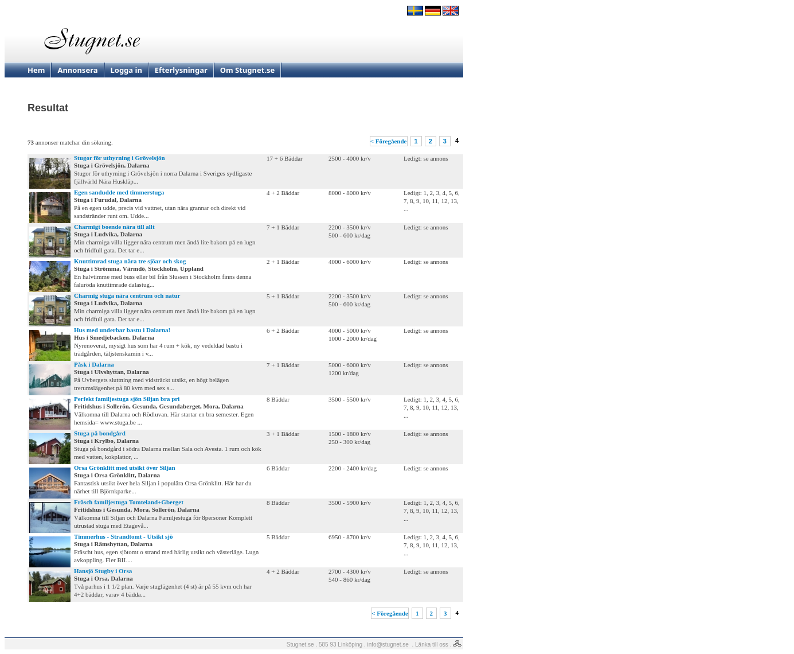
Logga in (126, 70)
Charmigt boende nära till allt (114, 226)
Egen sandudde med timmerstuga (119, 192)
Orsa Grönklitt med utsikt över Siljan (124, 467)
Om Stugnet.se (247, 70)
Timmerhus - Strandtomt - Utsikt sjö (123, 536)
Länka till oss (431, 644)
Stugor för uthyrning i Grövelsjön (119, 157)
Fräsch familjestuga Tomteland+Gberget (128, 502)
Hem (36, 70)
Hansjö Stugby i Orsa (103, 570)
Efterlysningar (181, 70)
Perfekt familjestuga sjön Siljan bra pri (126, 398)
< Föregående (388, 141)
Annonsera (77, 70)
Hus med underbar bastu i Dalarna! (122, 329)
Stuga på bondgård (100, 433)
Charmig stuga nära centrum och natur (127, 295)
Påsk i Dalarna (94, 364)
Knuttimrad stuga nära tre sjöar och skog (130, 261)
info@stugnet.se (388, 644)
